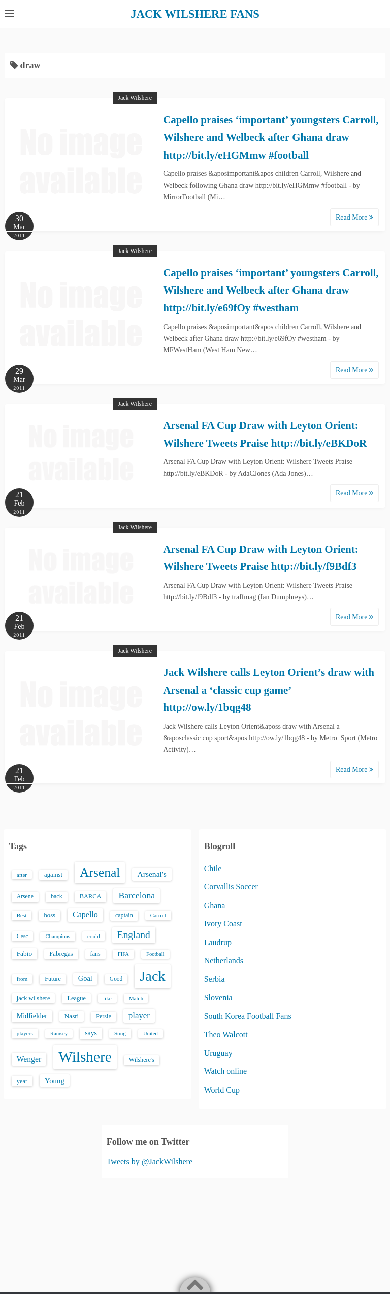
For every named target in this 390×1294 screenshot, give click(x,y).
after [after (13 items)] (22, 874)
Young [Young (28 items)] (54, 1080)
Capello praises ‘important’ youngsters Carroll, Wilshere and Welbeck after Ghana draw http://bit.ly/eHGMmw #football (270, 137)
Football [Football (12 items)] (155, 953)
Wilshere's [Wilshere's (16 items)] (141, 1059)
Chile (213, 868)
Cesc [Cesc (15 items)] (22, 935)
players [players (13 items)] (25, 1033)
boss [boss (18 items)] (49, 915)
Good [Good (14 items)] (116, 979)
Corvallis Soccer (231, 886)
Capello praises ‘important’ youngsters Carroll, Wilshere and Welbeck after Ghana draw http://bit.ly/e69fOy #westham (270, 289)
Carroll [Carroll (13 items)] (158, 915)
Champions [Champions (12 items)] (57, 936)
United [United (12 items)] (150, 1033)
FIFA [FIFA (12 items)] (123, 953)
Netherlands (223, 960)
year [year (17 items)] (22, 1080)
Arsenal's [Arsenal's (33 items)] (151, 873)
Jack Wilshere (135, 97)
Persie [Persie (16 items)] (103, 1016)
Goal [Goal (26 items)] (85, 978)
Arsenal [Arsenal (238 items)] (100, 872)
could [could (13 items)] (93, 935)
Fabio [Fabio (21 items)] (24, 953)
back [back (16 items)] (56, 896)
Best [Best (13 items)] (22, 915)
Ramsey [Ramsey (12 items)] (59, 1033)
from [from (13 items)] (22, 979)
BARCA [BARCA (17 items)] (91, 896)
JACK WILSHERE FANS (195, 13)
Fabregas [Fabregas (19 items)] (61, 953)
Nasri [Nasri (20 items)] (71, 1016)
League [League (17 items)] (76, 997)
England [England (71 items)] (133, 934)
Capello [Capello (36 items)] (85, 914)
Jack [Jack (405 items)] (152, 976)
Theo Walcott (226, 1034)
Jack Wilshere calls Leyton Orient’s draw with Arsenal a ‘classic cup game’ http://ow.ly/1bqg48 (268, 689)
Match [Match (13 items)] (136, 998)
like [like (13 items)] (107, 998)
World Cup (222, 1089)
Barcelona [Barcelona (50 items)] (136, 895)
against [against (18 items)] (53, 874)
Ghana (214, 905)
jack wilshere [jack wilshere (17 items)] (33, 997)
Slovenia (218, 997)
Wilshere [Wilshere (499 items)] (85, 1057)
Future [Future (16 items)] (53, 978)
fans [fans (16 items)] (95, 953)
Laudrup (218, 942)
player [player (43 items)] (139, 1015)
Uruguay (218, 1052)
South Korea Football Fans (247, 1016)
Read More (354, 217)
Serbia (214, 979)
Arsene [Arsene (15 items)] (25, 896)
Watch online (225, 1071)
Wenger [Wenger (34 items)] (29, 1059)
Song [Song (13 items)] (120, 1033)
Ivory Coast (223, 923)
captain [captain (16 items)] (124, 915)
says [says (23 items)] (91, 1033)
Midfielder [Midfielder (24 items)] (32, 1016)
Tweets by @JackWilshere (149, 1161)
